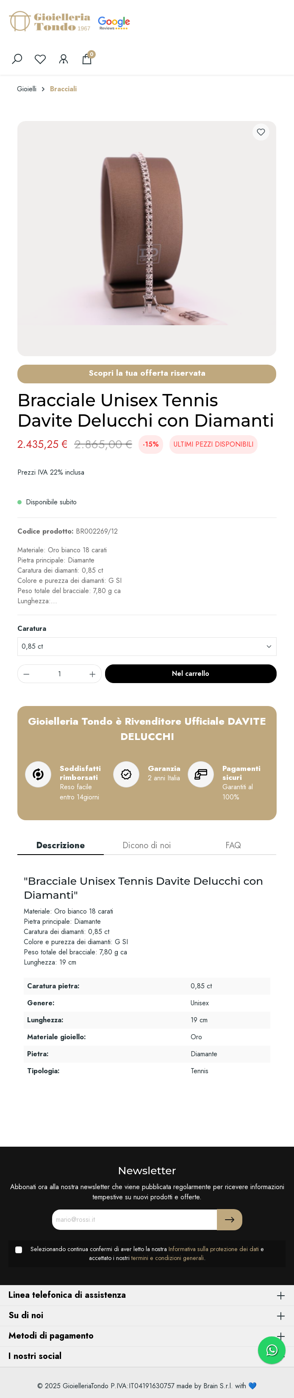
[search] (16, 59)
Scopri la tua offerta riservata (147, 373)
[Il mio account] (63, 59)
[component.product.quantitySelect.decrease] (26, 673)
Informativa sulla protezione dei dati (214, 1249)
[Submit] (229, 1219)
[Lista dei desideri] (40, 59)
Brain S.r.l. (218, 1386)
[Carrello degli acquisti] (86, 59)
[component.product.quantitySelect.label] (60, 673)
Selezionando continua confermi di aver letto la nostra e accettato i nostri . (147, 1254)
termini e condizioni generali (167, 1258)
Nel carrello (190, 673)
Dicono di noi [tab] (146, 845)
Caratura (31, 628)
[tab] (60, 846)
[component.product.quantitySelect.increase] (93, 673)
